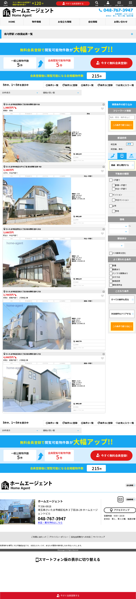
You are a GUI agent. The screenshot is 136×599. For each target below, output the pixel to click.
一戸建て (114, 180)
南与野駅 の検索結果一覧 (18, 34)
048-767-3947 (52, 518)
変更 (129, 144)
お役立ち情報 (64, 21)
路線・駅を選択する (120, 165)
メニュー (130, 3)
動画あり (114, 269)
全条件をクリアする (121, 314)
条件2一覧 (87, 85)
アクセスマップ (119, 510)
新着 (112, 265)
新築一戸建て (119, 185)
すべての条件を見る (120, 299)
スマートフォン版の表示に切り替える (69, 559)
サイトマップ (99, 536)
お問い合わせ (119, 3)
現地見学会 (115, 284)
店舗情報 (129, 499)
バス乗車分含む (117, 253)
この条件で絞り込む (121, 125)
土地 (112, 205)
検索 (96, 3)
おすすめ (114, 277)
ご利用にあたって (39, 536)
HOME (5, 3)
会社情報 (92, 21)
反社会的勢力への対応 (81, 536)
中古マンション (120, 200)
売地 (115, 211)
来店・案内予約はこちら (50, 522)
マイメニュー (108, 3)
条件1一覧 (52, 85)
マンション (115, 194)
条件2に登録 (105, 85)
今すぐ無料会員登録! (111, 63)
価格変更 (114, 281)
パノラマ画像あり (118, 273)
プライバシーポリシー (59, 536)
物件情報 (36, 21)
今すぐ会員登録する (73, 3)
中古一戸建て (119, 188)
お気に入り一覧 (125, 85)
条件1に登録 (69, 85)
